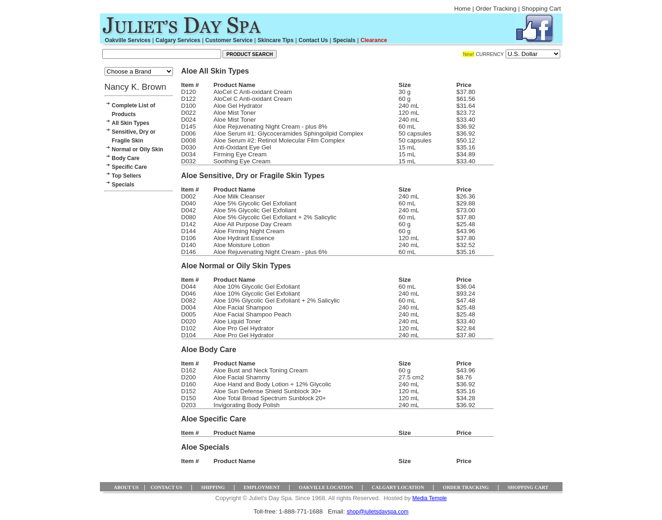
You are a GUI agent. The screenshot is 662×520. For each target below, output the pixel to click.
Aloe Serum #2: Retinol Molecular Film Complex (279, 140)
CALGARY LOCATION (398, 487)
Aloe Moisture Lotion (242, 244)
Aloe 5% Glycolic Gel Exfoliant (255, 203)
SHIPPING (213, 487)
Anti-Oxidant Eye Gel (242, 147)
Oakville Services (128, 40)
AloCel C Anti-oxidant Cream (253, 91)
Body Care (126, 158)
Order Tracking (496, 8)
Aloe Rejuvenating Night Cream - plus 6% (271, 251)
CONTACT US (166, 487)
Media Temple (429, 498)
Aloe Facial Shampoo (243, 307)
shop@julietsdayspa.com (377, 511)
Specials (344, 40)
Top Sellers (127, 176)
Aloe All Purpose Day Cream (253, 224)
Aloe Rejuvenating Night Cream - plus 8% (271, 126)
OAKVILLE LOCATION (326, 487)
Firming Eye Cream (240, 154)
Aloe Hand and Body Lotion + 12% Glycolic (273, 384)
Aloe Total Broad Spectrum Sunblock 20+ (270, 398)
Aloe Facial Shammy (242, 377)
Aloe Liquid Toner (237, 321)
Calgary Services (177, 40)
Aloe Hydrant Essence (244, 238)
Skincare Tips (276, 40)
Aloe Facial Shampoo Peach (252, 314)
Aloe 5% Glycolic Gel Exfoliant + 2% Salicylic (275, 217)
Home (462, 8)
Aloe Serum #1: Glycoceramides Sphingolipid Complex (289, 133)
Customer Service (229, 40)
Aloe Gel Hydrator (238, 105)
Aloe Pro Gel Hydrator (244, 328)
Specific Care (129, 167)
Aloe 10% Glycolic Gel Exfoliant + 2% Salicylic (277, 300)
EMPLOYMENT (261, 487)
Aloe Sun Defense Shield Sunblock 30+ (268, 391)
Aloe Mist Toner (235, 112)
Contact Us (313, 40)
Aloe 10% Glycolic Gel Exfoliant (257, 286)
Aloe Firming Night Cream (249, 231)
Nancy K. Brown (136, 87)
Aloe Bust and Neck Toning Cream (261, 370)
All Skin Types (130, 123)
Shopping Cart (541, 8)
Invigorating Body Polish (247, 405)
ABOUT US (126, 487)
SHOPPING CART (527, 487)
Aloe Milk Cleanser (239, 196)
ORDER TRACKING (466, 487)
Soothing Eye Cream (242, 161)
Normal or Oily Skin (137, 149)
